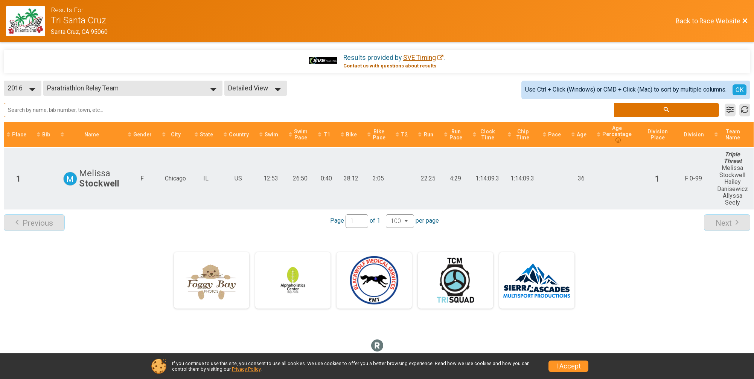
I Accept (568, 366)
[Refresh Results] (744, 110)
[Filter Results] (730, 110)
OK (739, 89)
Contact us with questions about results (389, 66)
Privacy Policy (246, 369)
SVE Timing (419, 57)
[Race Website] (28, 21)
